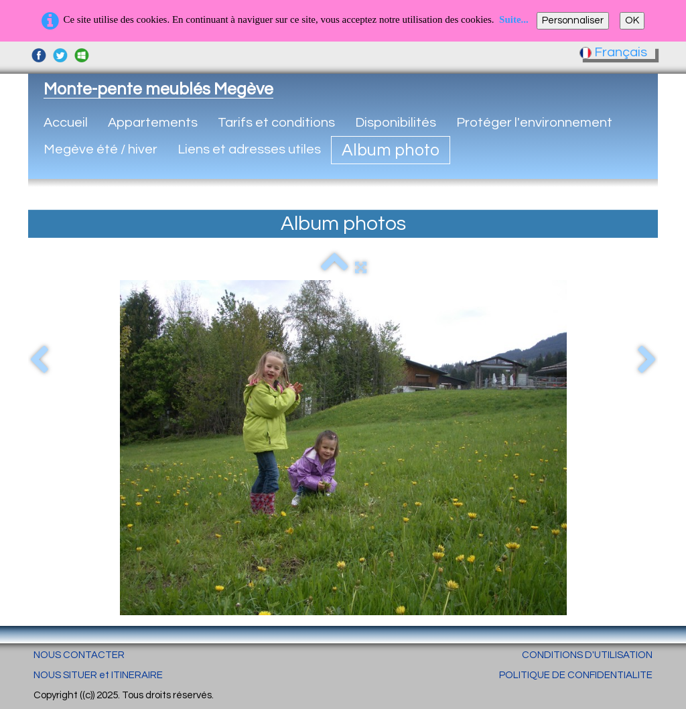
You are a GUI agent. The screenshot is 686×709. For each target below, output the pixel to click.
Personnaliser (573, 20)
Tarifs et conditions (276, 122)
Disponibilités (395, 122)
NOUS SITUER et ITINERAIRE (98, 675)
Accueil (66, 122)
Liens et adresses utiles (249, 149)
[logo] (158, 89)
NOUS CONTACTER (79, 655)
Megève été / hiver (100, 149)
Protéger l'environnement (534, 122)
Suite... (514, 19)
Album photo (390, 150)
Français (614, 52)
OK (632, 20)
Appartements (153, 122)
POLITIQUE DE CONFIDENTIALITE (576, 675)
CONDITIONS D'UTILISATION (587, 655)
